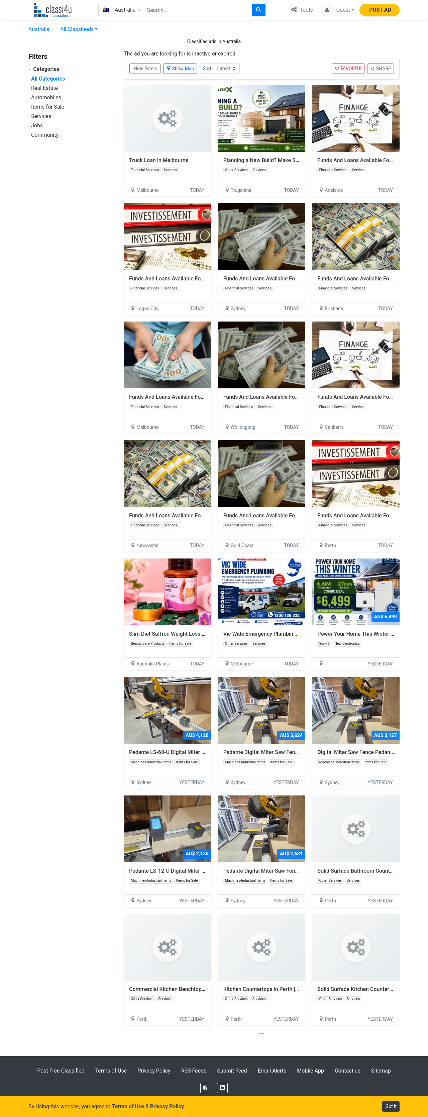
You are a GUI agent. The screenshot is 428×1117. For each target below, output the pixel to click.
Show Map (180, 68)
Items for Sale (47, 107)
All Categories (48, 79)
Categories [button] (44, 69)
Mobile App (310, 1071)
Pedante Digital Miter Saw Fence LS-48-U (275, 752)
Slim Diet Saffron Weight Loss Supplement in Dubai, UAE (196, 634)
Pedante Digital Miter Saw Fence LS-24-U (275, 871)
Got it (391, 1106)
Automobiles (46, 97)
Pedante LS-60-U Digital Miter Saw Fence (181, 752)
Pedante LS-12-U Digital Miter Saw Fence (181, 871)
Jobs (37, 125)
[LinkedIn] (222, 1088)
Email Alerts (272, 1071)
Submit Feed (232, 1071)
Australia (38, 29)
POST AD (380, 10)
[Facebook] (205, 1088)
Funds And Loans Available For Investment (368, 160)
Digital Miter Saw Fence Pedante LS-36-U (369, 752)
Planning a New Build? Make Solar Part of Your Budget (288, 160)
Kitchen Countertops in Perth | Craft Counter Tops (282, 989)
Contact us (347, 1071)
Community (45, 135)
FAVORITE (348, 68)
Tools (302, 10)
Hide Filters (145, 68)
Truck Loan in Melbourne (158, 160)
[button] (337, 10)
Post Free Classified (60, 1071)
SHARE (380, 68)
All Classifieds (77, 29)
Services (41, 116)
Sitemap (381, 1071)
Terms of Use (111, 1071)
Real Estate (44, 88)
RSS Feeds (194, 1071)
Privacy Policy (154, 1071)
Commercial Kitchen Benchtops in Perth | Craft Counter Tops (201, 989)
